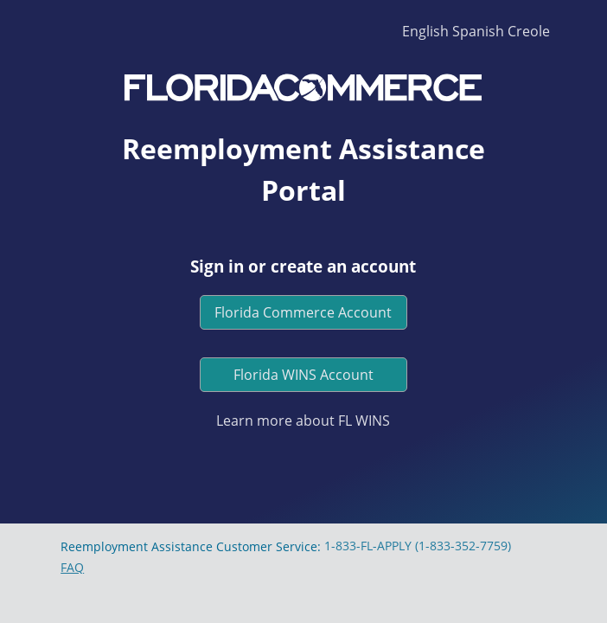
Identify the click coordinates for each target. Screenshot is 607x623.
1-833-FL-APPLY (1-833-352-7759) (417, 545)
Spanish (478, 31)
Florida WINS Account (303, 374)
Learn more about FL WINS (303, 420)
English (425, 31)
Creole (529, 31)
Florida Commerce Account (303, 312)
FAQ (72, 567)
